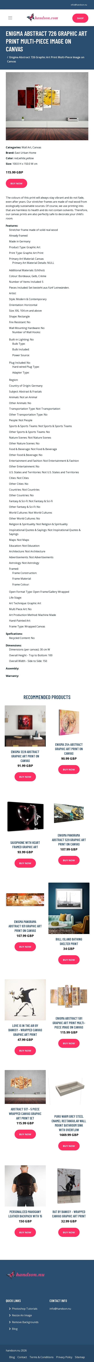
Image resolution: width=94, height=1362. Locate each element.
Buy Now (16, 183)
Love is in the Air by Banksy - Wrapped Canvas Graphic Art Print (25, 1029)
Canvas (37, 147)
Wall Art (26, 147)
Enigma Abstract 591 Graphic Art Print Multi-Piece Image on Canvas (69, 1022)
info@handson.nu (79, 4)
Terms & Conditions (41, 1357)
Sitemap (80, 1357)
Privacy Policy (64, 1357)
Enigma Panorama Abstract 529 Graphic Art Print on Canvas (69, 839)
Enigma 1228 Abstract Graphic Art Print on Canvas (25, 756)
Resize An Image (22, 1315)
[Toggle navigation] (10, 18)
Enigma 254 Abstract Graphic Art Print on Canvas (69, 748)
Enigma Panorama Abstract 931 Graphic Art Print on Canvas (25, 926)
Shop (80, 18)
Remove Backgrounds (25, 1322)
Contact (22, 1357)
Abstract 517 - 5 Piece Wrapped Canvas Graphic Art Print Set (25, 1113)
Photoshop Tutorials (24, 1308)
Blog (15, 1329)
